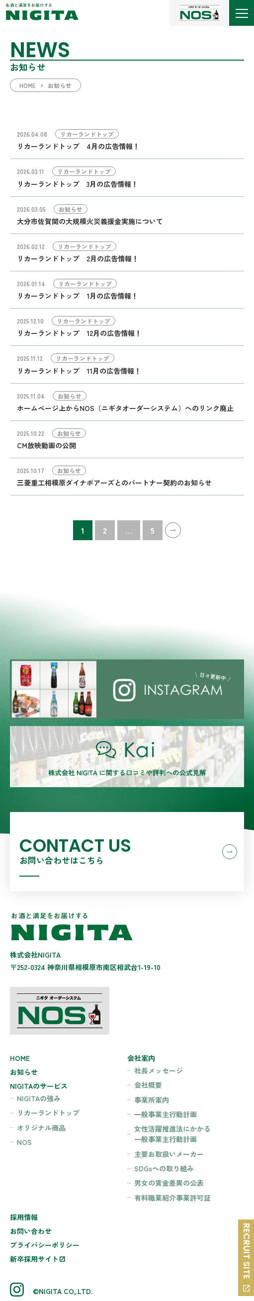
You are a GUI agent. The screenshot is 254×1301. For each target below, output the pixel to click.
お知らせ (24, 1072)
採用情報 (24, 1217)
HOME (20, 1058)
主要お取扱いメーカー (169, 1154)
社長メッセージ (158, 1070)
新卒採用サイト (34, 1259)
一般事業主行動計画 (165, 1114)
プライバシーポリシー (45, 1245)
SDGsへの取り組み (164, 1168)
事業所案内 (151, 1100)
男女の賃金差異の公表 (169, 1183)
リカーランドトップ (48, 1113)
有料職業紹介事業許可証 (172, 1198)
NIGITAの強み (39, 1098)
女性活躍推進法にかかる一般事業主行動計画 (172, 1134)
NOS (24, 1142)
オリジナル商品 (41, 1128)
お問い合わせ (31, 1231)
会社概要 (148, 1085)
